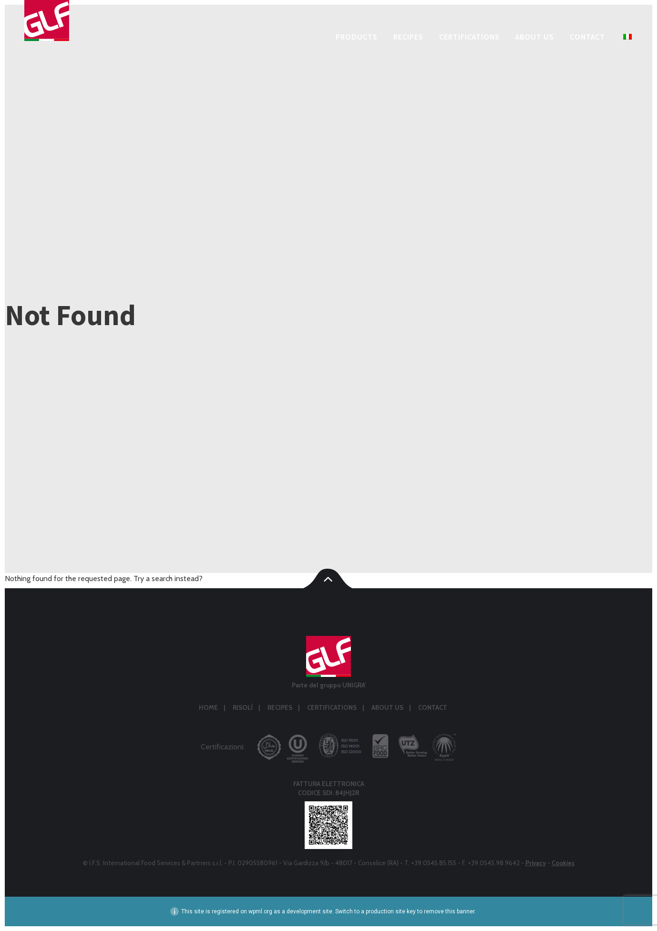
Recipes (408, 37)
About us (534, 37)
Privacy (535, 863)
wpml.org (260, 911)
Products (356, 37)
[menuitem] (626, 39)
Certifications (469, 37)
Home (208, 707)
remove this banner (449, 911)
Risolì (243, 707)
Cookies (563, 863)
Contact (587, 37)
